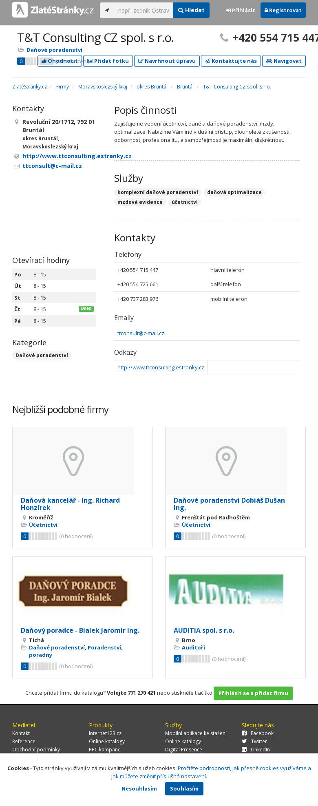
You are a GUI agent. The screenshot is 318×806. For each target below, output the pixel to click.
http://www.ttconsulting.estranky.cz (160, 367)
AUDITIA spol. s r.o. (204, 630)
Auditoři (193, 647)
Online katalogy (107, 741)
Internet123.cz (105, 733)
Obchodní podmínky (36, 749)
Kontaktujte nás (231, 60)
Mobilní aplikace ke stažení (196, 733)
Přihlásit (240, 10)
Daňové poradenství (54, 49)
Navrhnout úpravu (167, 60)
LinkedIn (256, 749)
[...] (144, 10)
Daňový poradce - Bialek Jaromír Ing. (80, 630)
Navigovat (284, 60)
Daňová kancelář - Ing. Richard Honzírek (70, 504)
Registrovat (283, 10)
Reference (23, 741)
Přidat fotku (108, 60)
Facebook (258, 733)
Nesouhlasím (139, 788)
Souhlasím (184, 788)
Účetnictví (43, 524)
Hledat (191, 10)
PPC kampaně (105, 749)
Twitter (254, 741)
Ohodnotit (60, 60)
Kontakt (21, 733)
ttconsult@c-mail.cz (140, 333)
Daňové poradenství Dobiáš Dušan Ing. (229, 504)
